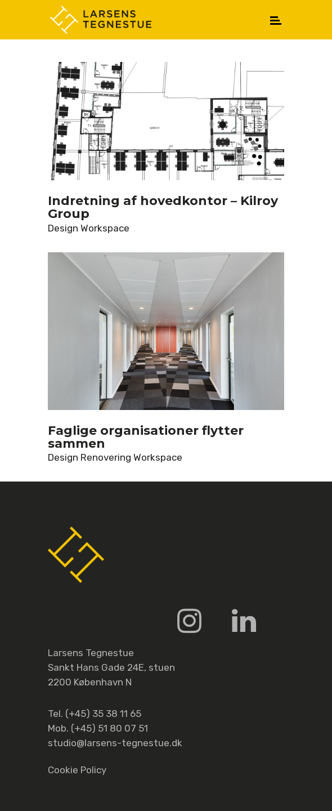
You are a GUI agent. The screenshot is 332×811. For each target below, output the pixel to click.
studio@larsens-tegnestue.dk (115, 742)
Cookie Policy (77, 770)
